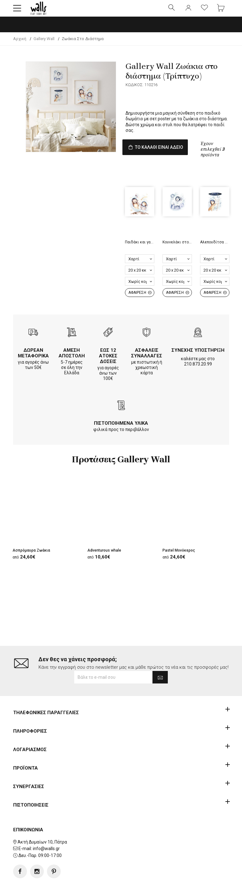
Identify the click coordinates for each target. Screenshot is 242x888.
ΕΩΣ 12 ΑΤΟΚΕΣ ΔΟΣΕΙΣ (108, 367)
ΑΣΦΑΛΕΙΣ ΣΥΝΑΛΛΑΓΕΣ (146, 364)
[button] (17, 11)
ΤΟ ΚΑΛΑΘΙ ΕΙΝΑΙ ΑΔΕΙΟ (166, 153)
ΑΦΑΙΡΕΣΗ (140, 304)
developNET (172, 879)
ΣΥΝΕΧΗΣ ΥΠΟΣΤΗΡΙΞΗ (198, 361)
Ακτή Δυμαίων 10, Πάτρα (42, 821)
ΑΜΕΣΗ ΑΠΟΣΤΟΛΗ (72, 364)
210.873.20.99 (198, 374)
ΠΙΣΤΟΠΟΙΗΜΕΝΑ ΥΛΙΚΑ (121, 434)
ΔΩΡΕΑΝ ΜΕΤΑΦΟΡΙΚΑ (33, 364)
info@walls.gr (46, 828)
